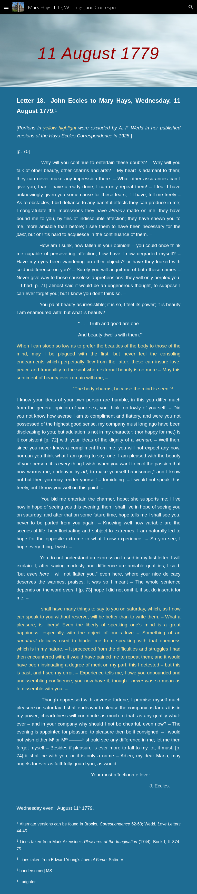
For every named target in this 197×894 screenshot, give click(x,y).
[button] (6, 7)
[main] (98, 51)
